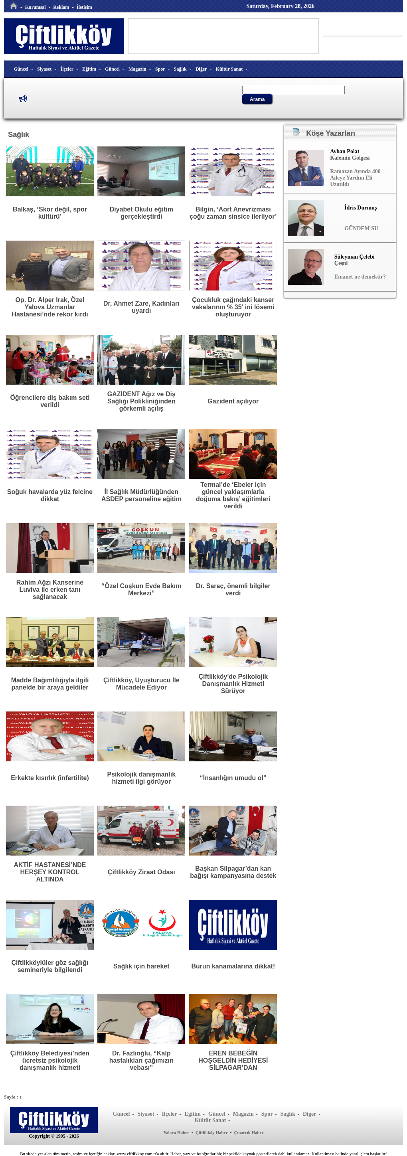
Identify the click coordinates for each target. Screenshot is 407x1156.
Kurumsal (35, 7)
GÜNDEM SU (361, 228)
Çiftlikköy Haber (211, 1132)
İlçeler (67, 69)
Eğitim (89, 69)
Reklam (61, 7)
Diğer (201, 69)
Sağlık (180, 69)
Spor (160, 69)
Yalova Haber (176, 1132)
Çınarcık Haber (248, 1132)
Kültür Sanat (229, 69)
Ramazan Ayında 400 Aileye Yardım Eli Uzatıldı (355, 177)
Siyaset (44, 69)
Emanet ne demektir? (360, 277)
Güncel (21, 69)
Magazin (137, 69)
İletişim (84, 7)
